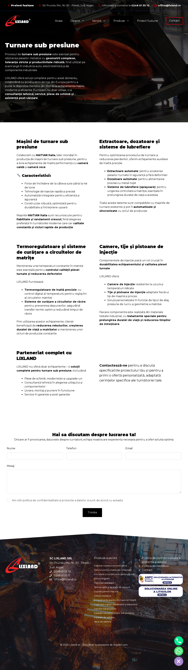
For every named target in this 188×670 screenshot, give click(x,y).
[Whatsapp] (178, 651)
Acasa (58, 20)
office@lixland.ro (169, 5)
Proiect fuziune (22, 5)
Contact (174, 20)
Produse (123, 21)
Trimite (92, 512)
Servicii (100, 21)
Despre (79, 21)
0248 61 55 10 (140, 5)
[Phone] (178, 640)
